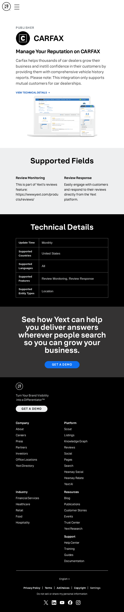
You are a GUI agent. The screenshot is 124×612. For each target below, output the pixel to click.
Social (68, 453)
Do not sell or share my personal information (62, 593)
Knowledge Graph (75, 441)
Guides (68, 555)
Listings (69, 435)
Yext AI (68, 484)
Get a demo (32, 409)
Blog (67, 498)
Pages (68, 460)
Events (68, 516)
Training (69, 549)
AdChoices (63, 588)
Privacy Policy (31, 588)
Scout (68, 429)
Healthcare (23, 504)
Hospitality (23, 522)
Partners (21, 447)
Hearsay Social (73, 472)
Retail (19, 510)
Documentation (74, 561)
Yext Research (73, 529)
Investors (22, 453)
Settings (95, 588)
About (20, 429)
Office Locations (26, 460)
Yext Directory (25, 466)
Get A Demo (62, 364)
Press (19, 441)
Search (68, 466)
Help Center (71, 543)
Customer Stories (75, 510)
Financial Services (27, 498)
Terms (48, 588)
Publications (72, 504)
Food (19, 516)
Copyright (80, 588)
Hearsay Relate (74, 478)
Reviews (69, 447)
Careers (21, 435)
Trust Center (72, 522)
